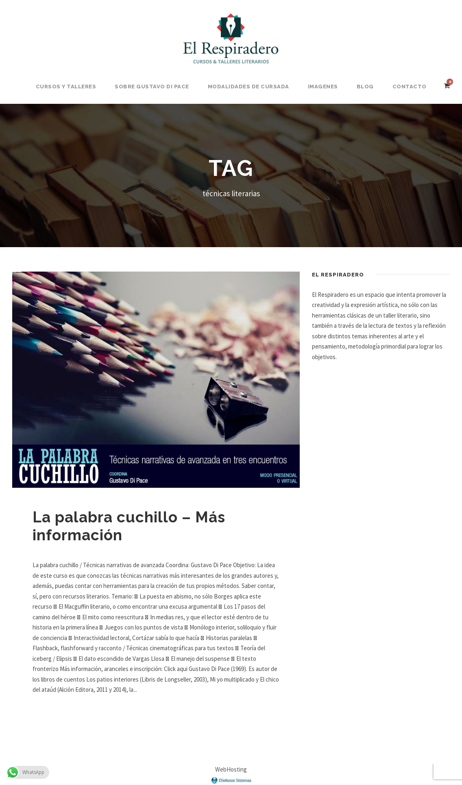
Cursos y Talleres (66, 86)
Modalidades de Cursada (248, 86)
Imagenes (323, 86)
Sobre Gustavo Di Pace (152, 86)
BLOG (365, 86)
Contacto (409, 86)
